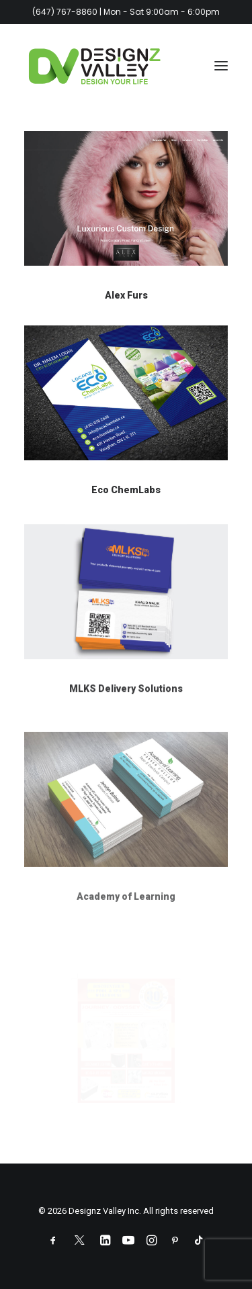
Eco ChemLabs (126, 489)
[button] (221, 65)
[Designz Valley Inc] (94, 65)
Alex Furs (126, 295)
